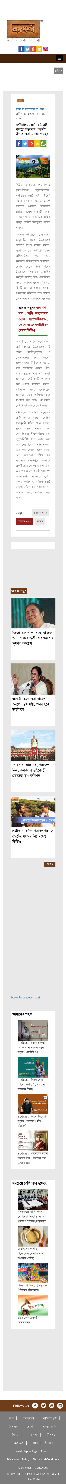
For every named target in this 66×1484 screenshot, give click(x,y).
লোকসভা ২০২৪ (40, 512)
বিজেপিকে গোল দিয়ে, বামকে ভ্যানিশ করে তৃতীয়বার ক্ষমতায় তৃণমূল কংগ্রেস (33, 638)
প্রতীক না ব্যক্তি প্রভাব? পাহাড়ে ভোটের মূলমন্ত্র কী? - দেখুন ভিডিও (32, 836)
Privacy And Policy (18, 1459)
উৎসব (51, 1435)
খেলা (34, 1435)
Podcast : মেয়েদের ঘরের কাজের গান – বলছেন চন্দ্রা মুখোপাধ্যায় (33, 1158)
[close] (58, 70)
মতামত (40, 521)
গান (35, 1443)
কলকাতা (28, 1418)
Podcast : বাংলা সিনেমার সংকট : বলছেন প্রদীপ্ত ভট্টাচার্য (32, 1121)
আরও (50, 864)
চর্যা (11, 1418)
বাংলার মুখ (50, 1418)
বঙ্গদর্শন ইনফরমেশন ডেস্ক (30, 109)
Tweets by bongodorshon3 (25, 997)
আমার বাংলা (50, 1426)
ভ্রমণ (30, 1426)
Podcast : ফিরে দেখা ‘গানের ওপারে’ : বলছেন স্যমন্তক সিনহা (31, 1084)
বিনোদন (13, 1426)
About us (46, 1451)
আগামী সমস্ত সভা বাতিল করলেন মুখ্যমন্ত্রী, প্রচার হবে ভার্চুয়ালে (30, 704)
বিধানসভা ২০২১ (24, 521)
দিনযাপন (49, 1443)
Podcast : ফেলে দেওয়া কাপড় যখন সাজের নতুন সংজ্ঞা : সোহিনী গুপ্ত (31, 1047)
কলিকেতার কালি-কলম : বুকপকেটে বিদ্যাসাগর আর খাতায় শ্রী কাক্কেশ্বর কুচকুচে (32, 1216)
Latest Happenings (25, 1451)
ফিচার (14, 1435)
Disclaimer (24, 1467)
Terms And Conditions (46, 1459)
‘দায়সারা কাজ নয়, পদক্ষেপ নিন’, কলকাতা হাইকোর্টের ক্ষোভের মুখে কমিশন (30, 770)
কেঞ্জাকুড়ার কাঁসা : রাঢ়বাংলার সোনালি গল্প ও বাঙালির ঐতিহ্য (32, 1253)
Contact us (41, 1467)
